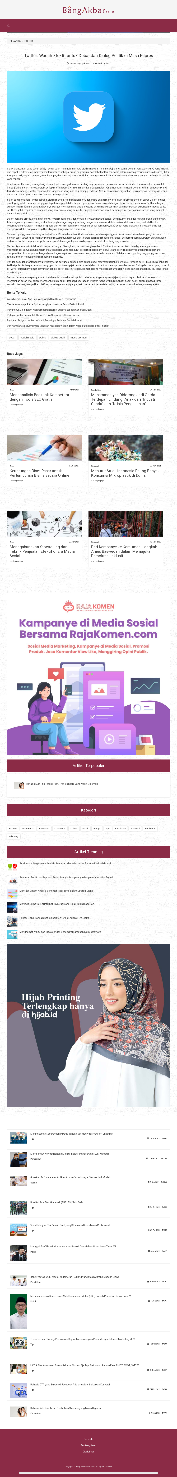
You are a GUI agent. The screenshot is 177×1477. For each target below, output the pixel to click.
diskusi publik (58, 337)
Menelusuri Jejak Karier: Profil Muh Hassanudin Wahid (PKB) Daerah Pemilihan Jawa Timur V (80, 1296)
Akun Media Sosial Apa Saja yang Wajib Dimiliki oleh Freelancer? (41, 299)
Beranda (88, 1439)
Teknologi (13, 836)
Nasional (95, 466)
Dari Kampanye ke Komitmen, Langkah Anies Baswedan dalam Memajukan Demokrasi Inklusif (58, 325)
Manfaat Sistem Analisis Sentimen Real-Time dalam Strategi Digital (57, 890)
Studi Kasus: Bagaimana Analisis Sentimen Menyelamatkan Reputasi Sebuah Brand (65, 863)
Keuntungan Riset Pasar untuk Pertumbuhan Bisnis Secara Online (39, 473)
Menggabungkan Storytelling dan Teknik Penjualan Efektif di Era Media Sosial (42, 551)
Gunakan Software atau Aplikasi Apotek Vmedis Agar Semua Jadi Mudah (70, 1177)
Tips (11, 390)
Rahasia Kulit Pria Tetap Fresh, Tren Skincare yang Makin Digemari (62, 783)
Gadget (97, 828)
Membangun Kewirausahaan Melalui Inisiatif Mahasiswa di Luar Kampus (69, 1153)
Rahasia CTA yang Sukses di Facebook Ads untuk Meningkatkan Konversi (70, 1384)
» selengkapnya (16, 405)
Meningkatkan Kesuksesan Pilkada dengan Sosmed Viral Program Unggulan (71, 1133)
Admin (107, 63)
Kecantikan (59, 828)
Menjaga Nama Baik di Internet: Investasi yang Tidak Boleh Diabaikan (57, 904)
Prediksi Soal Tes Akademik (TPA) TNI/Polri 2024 (56, 1202)
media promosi (79, 337)
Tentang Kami (88, 1445)
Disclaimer (88, 1451)
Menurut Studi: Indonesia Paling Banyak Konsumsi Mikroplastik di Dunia (125, 473)
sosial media (27, 337)
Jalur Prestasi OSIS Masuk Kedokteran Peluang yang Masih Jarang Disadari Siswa (74, 1277)
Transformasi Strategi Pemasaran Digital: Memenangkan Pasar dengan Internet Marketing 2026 (82, 1339)
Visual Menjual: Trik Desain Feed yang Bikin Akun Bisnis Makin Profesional (70, 1225)
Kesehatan (120, 828)
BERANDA (15, 41)
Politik (85, 828)
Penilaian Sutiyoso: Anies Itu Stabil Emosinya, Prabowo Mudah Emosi (44, 320)
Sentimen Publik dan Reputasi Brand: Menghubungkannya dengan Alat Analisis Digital (66, 877)
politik (42, 337)
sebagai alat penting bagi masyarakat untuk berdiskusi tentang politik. (108, 262)
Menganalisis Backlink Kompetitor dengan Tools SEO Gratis (39, 397)
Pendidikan (96, 390)
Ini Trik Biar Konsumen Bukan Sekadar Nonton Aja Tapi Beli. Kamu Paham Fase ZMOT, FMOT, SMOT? (84, 1365)
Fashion (13, 828)
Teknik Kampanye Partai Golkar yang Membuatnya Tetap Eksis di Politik (46, 304)
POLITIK (29, 41)
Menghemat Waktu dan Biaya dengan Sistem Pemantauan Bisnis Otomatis (60, 932)
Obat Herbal (28, 828)
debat (12, 337)
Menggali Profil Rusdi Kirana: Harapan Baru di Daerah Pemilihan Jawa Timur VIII (73, 1246)
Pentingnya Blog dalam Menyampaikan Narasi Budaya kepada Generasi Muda (49, 309)
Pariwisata (44, 828)
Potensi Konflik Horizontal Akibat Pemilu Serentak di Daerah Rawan (43, 315)
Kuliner (74, 828)
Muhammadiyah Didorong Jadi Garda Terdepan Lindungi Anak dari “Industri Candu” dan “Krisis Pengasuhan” (123, 399)
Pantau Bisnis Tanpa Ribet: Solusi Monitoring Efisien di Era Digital (55, 918)
